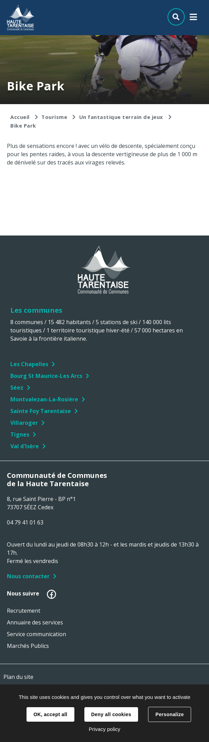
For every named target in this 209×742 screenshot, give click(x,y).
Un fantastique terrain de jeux (121, 116)
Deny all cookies (111, 714)
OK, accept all (50, 714)
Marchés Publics (28, 646)
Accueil (20, 116)
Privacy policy (105, 729)
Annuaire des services (35, 622)
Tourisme (54, 116)
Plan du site (18, 677)
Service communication (36, 634)
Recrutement (23, 610)
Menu (193, 18)
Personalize (169, 714)
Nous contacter (28, 576)
